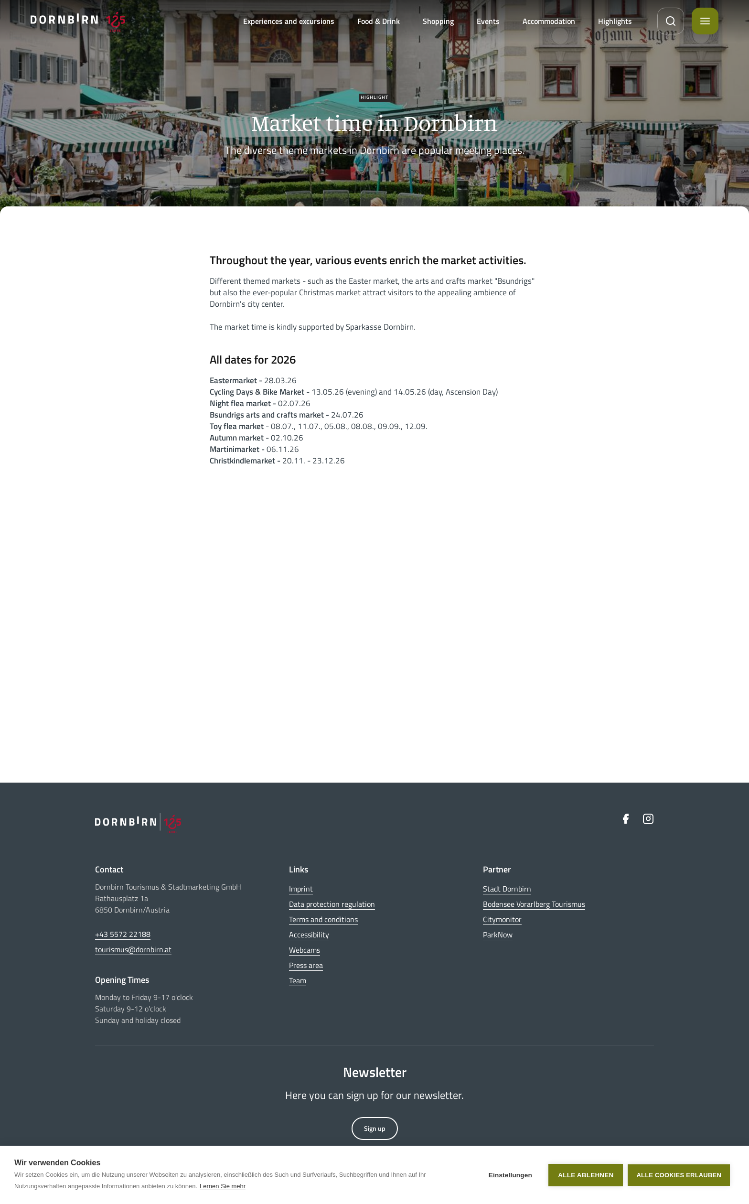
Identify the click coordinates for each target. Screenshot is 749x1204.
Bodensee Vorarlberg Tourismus (534, 904)
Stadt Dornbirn (507, 888)
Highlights (615, 21)
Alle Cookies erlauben (678, 1175)
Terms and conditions (323, 919)
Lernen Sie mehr (223, 1186)
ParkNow (498, 934)
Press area (306, 965)
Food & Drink (378, 21)
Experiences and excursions (288, 21)
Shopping (438, 21)
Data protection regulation (332, 904)
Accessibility (309, 934)
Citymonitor (502, 919)
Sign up (374, 1128)
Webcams (304, 950)
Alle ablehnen (585, 1175)
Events (488, 21)
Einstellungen (510, 1175)
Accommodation (549, 21)
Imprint (301, 888)
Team (297, 980)
